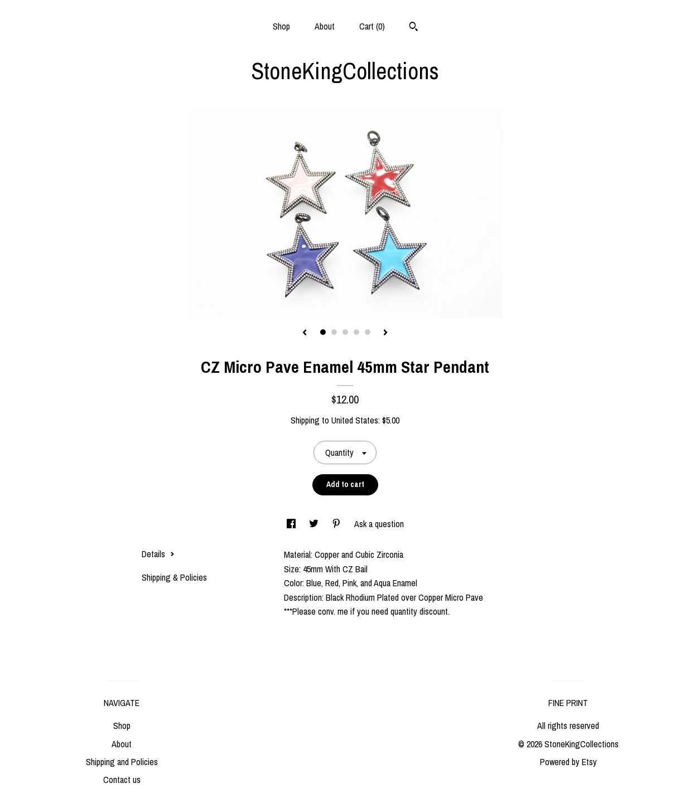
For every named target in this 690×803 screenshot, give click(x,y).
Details (158, 554)
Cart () (372, 26)
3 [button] (345, 332)
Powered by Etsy (568, 762)
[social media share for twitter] (315, 524)
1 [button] (323, 332)
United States (354, 420)
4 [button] (356, 332)
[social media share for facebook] (292, 524)
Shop (281, 26)
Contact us (122, 779)
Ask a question (379, 524)
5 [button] (367, 332)
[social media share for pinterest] (337, 524)
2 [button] (334, 332)
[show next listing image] (385, 333)
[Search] (413, 28)
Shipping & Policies (174, 577)
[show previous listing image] (304, 333)
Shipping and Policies (122, 762)
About (325, 26)
